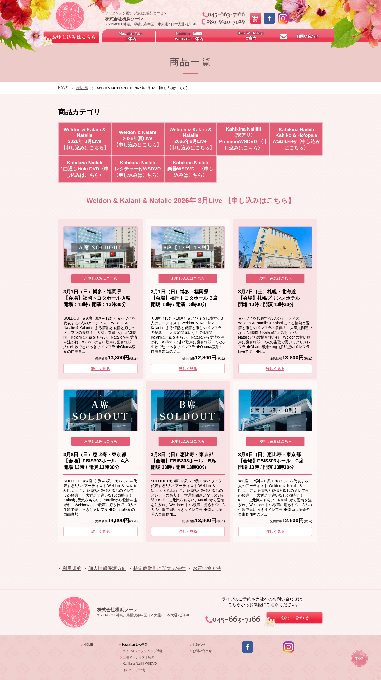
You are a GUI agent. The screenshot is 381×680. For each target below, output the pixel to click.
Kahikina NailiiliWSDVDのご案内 (189, 36)
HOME (63, 88)
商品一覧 (82, 88)
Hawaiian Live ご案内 (130, 36)
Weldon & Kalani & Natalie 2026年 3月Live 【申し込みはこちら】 (84, 138)
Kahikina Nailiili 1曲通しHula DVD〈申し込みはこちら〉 (85, 169)
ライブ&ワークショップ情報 (143, 651)
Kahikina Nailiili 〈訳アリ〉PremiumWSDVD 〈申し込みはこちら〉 (243, 139)
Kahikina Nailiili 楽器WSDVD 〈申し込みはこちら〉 (190, 169)
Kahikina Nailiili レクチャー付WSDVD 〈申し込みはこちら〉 (139, 169)
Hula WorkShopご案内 (250, 35)
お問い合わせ (307, 36)
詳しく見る (100, 369)
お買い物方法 (207, 568)
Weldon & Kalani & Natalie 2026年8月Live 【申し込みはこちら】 (190, 138)
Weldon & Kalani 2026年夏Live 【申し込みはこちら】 (137, 138)
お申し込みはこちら (100, 278)
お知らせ (199, 644)
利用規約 (71, 568)
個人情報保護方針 (107, 568)
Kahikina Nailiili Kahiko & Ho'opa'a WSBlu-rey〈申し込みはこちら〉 (296, 138)
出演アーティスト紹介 (139, 657)
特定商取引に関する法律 (159, 568)
